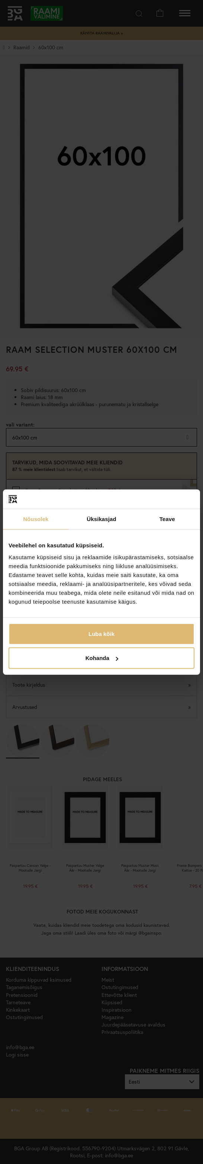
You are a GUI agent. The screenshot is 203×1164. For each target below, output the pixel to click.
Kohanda (102, 658)
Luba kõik (101, 633)
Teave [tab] (167, 519)
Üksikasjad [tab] (101, 519)
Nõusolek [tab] (35, 519)
